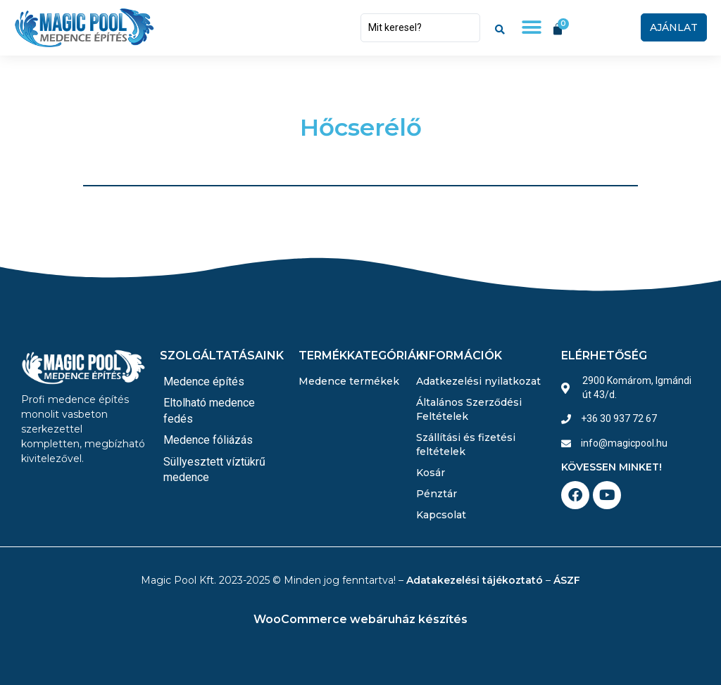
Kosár (430, 472)
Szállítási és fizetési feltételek (465, 444)
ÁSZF (566, 580)
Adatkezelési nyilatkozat (478, 381)
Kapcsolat (441, 514)
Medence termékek (349, 381)
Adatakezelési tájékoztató (474, 580)
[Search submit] (499, 27)
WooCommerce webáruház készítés (360, 619)
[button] (531, 28)
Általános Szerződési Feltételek (469, 409)
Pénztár (436, 493)
